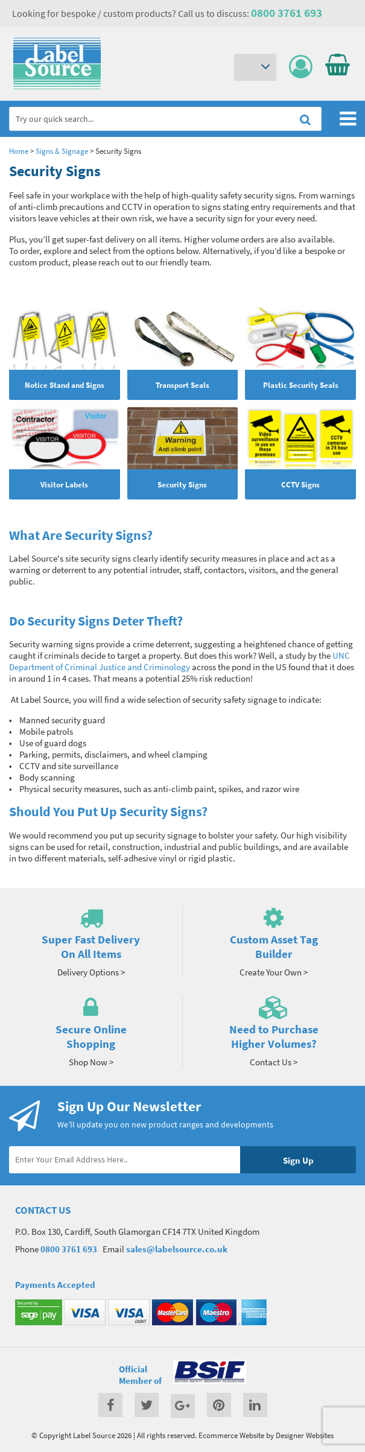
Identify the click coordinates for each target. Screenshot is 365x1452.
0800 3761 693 (286, 12)
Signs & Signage (62, 151)
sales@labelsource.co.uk (176, 1249)
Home (18, 151)
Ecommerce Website (231, 1435)
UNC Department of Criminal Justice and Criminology (179, 661)
